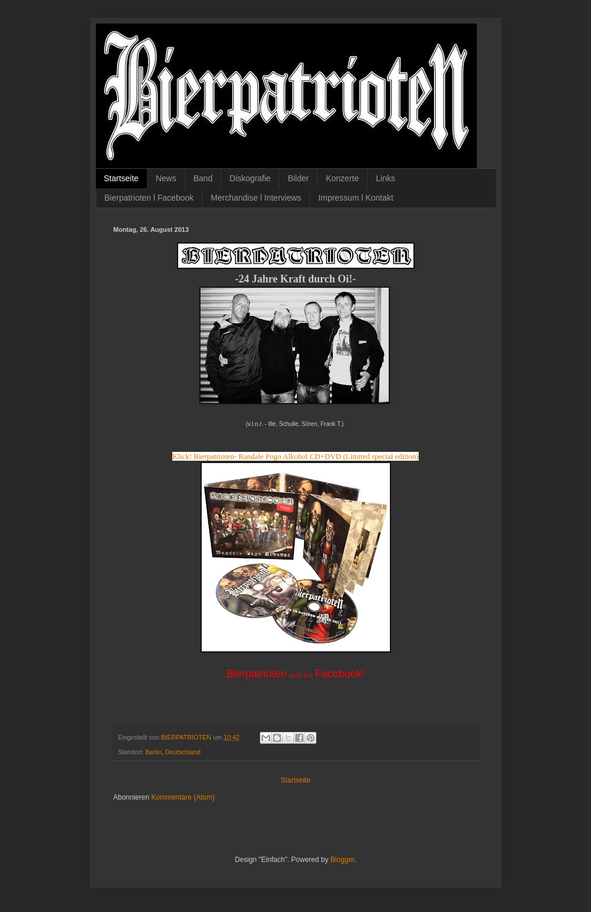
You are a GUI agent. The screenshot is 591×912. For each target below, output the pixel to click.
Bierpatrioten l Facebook (149, 197)
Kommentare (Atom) (183, 797)
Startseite (121, 178)
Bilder (298, 178)
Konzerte (342, 178)
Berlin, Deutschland (173, 751)
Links (385, 178)
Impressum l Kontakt (355, 197)
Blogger (342, 860)
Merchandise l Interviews (256, 197)
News (166, 178)
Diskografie (250, 178)
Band (203, 178)
